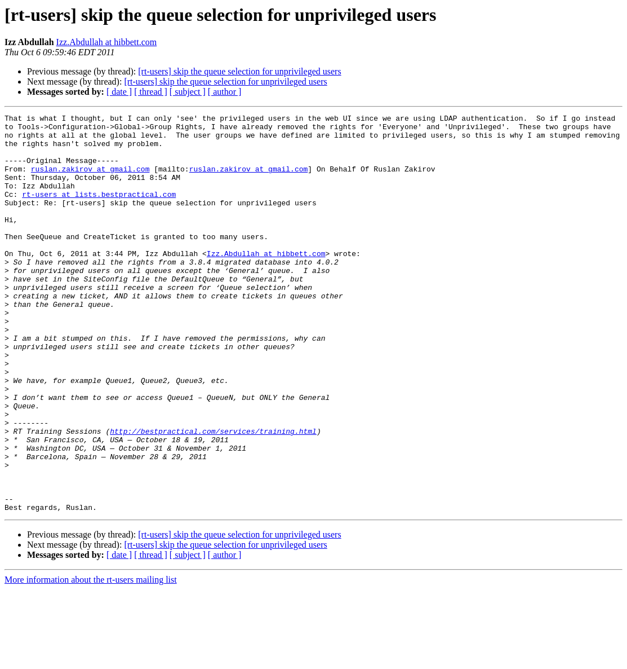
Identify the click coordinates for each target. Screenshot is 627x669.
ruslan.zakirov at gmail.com (90, 180)
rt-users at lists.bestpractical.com (99, 211)
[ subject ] (188, 91)
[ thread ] (150, 91)
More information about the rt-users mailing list (91, 659)
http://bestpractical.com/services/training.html (213, 495)
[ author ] (225, 91)
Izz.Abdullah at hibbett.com (106, 42)
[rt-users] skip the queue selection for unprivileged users (239, 71)
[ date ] (119, 91)
